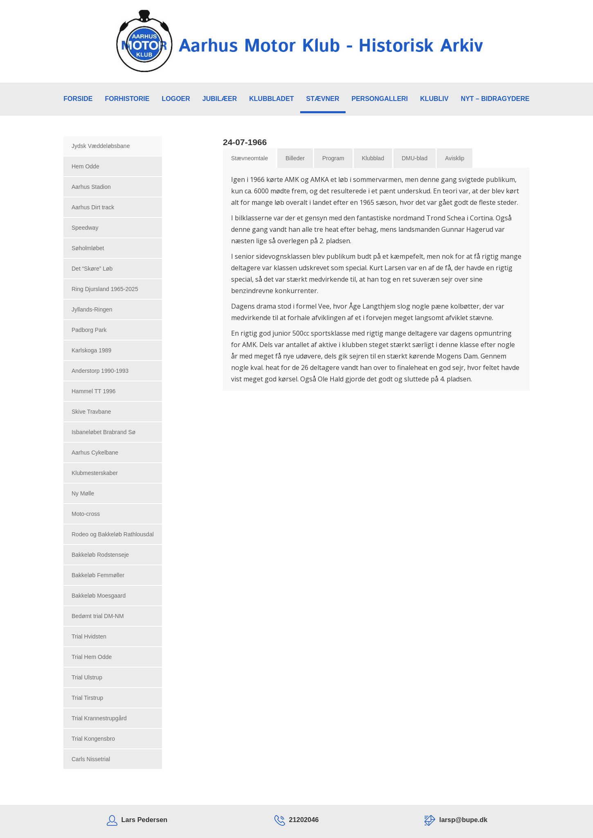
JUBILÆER (219, 98)
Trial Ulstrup (87, 677)
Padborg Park (89, 330)
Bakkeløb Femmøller (98, 575)
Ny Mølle (83, 493)
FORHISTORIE (127, 98)
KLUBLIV (434, 98)
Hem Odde (85, 166)
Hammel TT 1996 (94, 391)
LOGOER (176, 98)
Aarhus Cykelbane (95, 452)
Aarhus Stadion (91, 187)
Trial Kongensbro (93, 738)
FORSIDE (77, 98)
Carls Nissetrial (91, 759)
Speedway (85, 227)
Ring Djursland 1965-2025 (105, 289)
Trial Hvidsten (89, 636)
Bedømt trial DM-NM (98, 616)
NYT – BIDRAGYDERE (495, 98)
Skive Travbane (91, 411)
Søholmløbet (88, 248)
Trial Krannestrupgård (99, 718)
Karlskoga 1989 (91, 350)
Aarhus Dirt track (93, 207)
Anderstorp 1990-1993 (100, 370)
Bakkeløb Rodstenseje (100, 554)
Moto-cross (86, 514)
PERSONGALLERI (380, 98)
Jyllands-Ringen (92, 309)
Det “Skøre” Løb (92, 268)
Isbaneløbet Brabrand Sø (103, 432)
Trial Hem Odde (92, 657)
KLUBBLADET (271, 98)
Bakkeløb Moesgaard (99, 595)
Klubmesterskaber (95, 473)
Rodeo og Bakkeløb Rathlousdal (113, 534)
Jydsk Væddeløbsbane (101, 146)
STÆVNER (322, 98)
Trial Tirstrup (87, 698)
